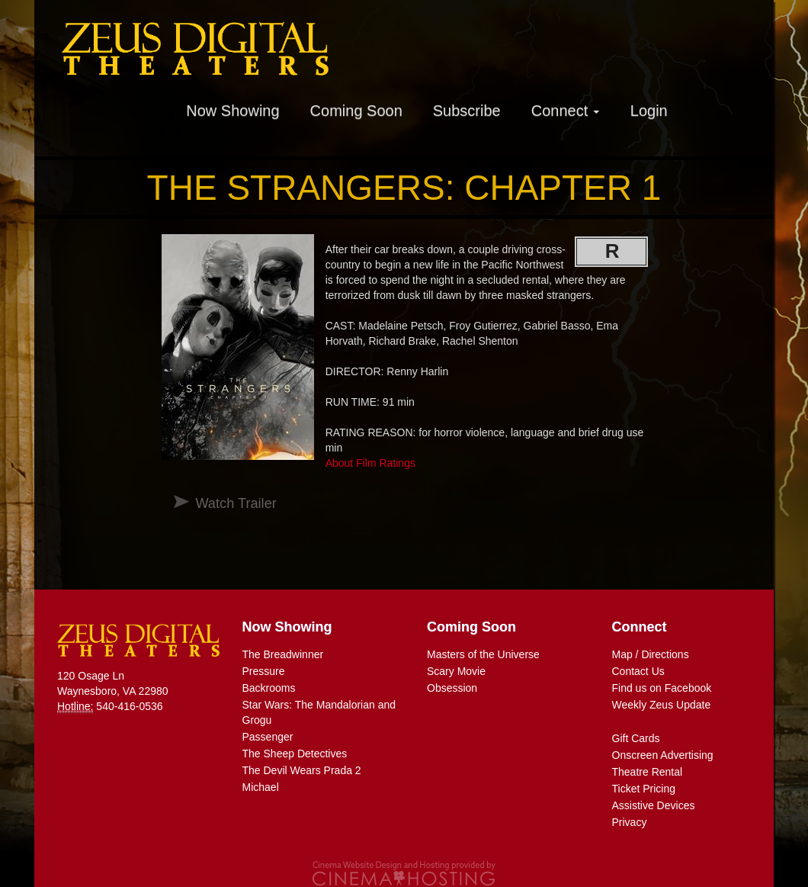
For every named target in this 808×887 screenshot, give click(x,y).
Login (649, 110)
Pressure (263, 671)
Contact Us (638, 671)
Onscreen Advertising (662, 755)
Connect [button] (565, 110)
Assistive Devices (653, 805)
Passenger (267, 737)
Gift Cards (636, 738)
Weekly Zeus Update (661, 705)
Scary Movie (456, 671)
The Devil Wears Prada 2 (301, 770)
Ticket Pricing (644, 789)
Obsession (452, 688)
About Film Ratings (370, 463)
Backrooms (269, 688)
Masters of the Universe (483, 654)
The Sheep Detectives (295, 753)
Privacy (629, 822)
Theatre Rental (647, 772)
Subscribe (467, 110)
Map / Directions (650, 654)
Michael (260, 787)
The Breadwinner (283, 654)
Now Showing (232, 110)
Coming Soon (356, 110)
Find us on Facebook (662, 688)
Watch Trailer (235, 503)
